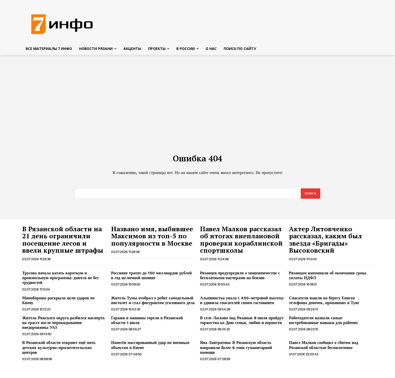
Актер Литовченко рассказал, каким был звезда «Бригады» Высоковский (325, 242)
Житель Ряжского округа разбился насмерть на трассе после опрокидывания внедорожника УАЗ (63, 325)
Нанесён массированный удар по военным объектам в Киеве (150, 348)
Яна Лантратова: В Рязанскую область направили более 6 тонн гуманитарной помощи (236, 350)
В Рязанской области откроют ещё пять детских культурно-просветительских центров (58, 350)
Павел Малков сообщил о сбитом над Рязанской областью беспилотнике (323, 348)
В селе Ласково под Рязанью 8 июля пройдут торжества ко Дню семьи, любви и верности (241, 323)
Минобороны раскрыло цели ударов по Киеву (58, 303)
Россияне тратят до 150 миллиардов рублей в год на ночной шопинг (151, 278)
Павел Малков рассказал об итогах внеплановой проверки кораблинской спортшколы (241, 242)
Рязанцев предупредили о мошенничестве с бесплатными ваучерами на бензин (240, 278)
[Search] (310, 196)
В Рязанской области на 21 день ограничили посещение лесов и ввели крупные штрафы (62, 242)
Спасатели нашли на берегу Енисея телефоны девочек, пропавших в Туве (324, 303)
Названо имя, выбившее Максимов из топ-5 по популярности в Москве (152, 238)
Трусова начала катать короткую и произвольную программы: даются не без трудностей (60, 280)
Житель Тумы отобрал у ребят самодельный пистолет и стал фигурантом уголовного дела (152, 303)
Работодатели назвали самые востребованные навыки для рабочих (323, 323)
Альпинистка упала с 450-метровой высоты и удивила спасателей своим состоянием (241, 303)
